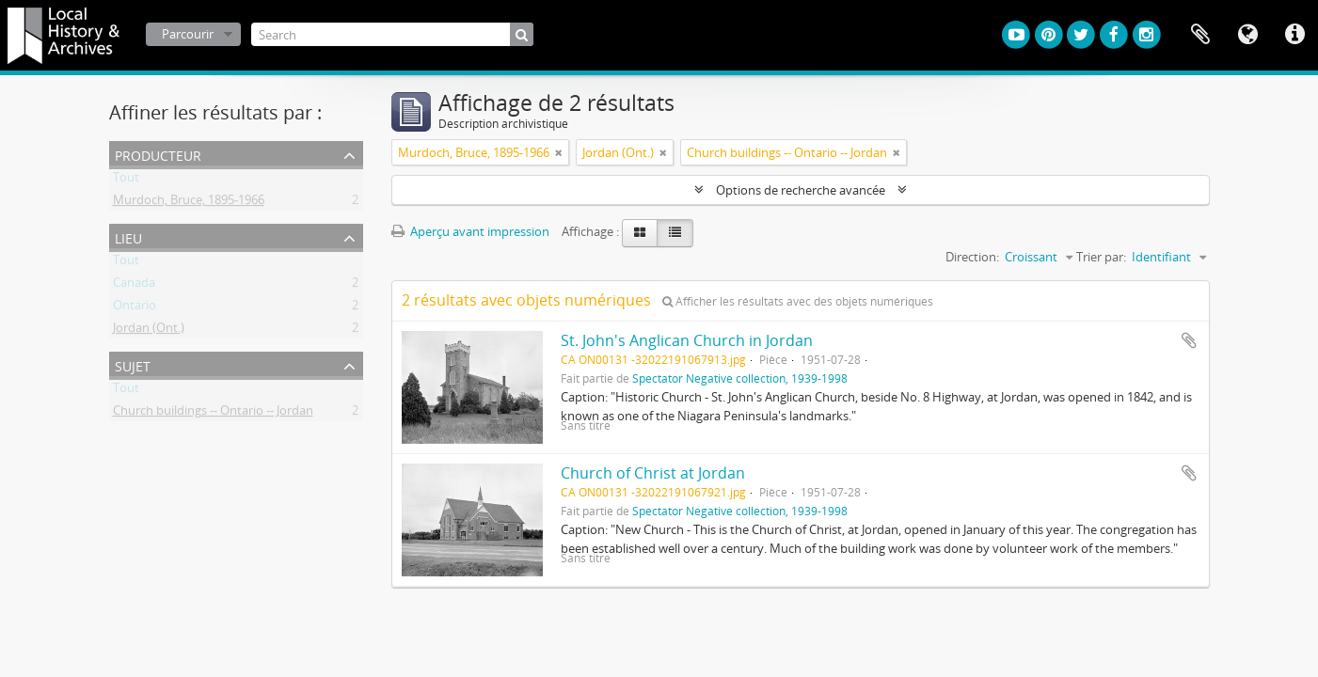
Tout (126, 180)
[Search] (392, 34)
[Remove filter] (559, 152)
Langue (1247, 34)
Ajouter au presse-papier (1189, 340)
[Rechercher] (521, 34)
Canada (134, 285)
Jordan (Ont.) (148, 331)
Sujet (133, 364)
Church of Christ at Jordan (653, 473)
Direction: (972, 256)
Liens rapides (1294, 34)
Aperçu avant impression (470, 231)
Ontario (134, 308)
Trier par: (1101, 256)
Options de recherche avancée (800, 189)
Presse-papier (1200, 34)
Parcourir (188, 33)
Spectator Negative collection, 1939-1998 (740, 378)
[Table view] (675, 233)
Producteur (158, 153)
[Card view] (640, 233)
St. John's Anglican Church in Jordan (687, 340)
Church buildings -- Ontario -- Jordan (213, 413)
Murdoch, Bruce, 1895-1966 (188, 203)
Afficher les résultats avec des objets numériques (797, 301)
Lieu (128, 236)
